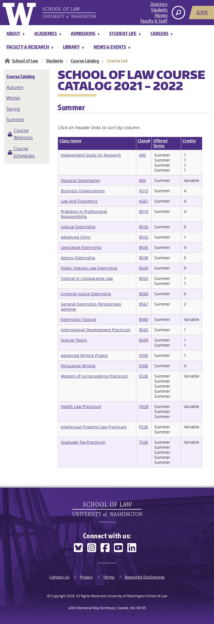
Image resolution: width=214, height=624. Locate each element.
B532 (143, 237)
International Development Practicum (96, 329)
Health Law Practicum (81, 406)
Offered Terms (160, 143)
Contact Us (59, 577)
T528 (143, 442)
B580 (143, 319)
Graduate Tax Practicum (83, 442)
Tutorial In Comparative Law (87, 278)
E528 (143, 376)
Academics (45, 33)
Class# (144, 140)
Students (159, 10)
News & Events (110, 47)
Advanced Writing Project (84, 355)
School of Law (25, 61)
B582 (143, 329)
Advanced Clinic (76, 237)
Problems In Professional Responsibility (84, 214)
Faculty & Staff (154, 21)
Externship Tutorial (78, 319)
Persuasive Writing (78, 365)
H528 (144, 406)
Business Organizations (83, 190)
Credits (189, 140)
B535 (143, 247)
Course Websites (23, 134)
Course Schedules (24, 152)
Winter (13, 98)
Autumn (14, 87)
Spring (13, 109)
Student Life (123, 33)
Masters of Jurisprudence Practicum (94, 376)
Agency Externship (78, 257)
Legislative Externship (81, 247)
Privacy (86, 577)
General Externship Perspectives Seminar (91, 306)
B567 (143, 304)
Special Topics (74, 340)
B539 (143, 268)
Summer (15, 119)
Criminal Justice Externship (86, 293)
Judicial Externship (78, 226)
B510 (143, 211)
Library (71, 47)
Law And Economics (79, 201)
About (13, 33)
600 (142, 155)
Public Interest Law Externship (89, 268)
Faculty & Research (27, 47)
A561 (143, 201)
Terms (109, 577)
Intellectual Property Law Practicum (94, 426)
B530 (143, 226)
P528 (143, 426)
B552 (143, 278)
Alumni (161, 15)
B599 (143, 340)
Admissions (83, 33)
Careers (159, 33)
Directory (159, 4)
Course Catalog (85, 61)
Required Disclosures (145, 577)
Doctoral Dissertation (80, 180)
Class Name (70, 140)
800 (142, 180)
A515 (143, 190)
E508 (143, 365)
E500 (143, 355)
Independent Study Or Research (91, 155)
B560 (143, 293)
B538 (143, 257)
